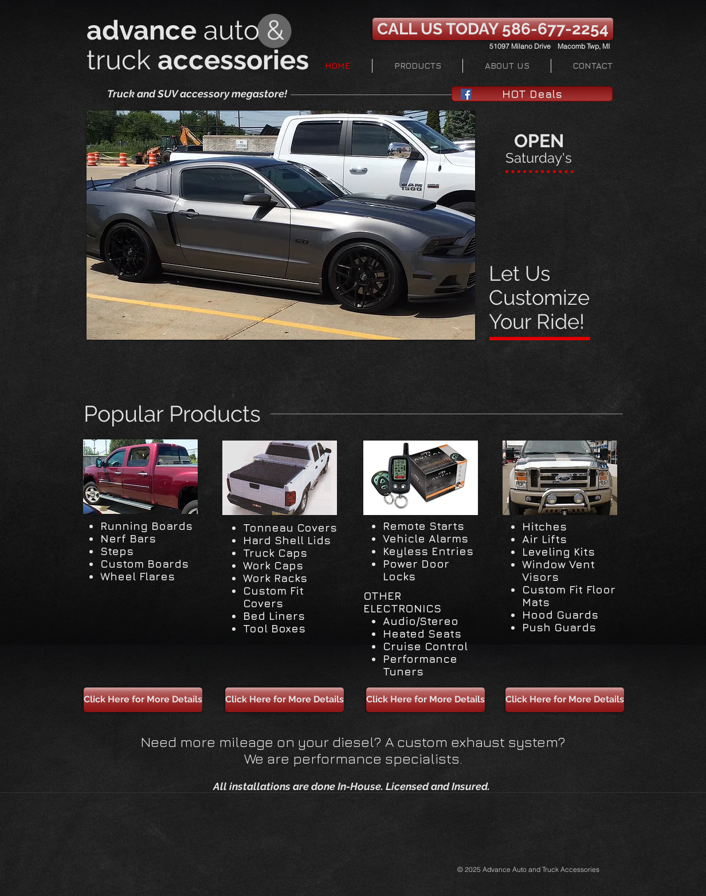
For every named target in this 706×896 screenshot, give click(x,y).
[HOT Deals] (532, 94)
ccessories (241, 60)
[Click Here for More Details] (143, 699)
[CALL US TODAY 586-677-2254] (492, 29)
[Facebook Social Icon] (466, 94)
